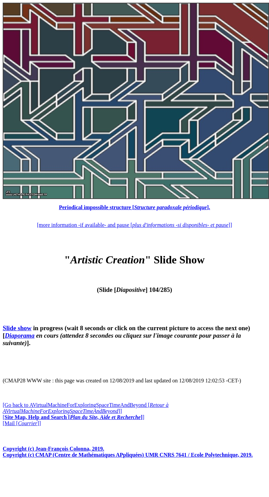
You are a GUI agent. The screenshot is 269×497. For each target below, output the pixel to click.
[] (73, 417)
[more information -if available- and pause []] (134, 225)
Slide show (17, 328)
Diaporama (19, 335)
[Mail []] (22, 423)
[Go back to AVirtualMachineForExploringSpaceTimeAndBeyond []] (85, 408)
